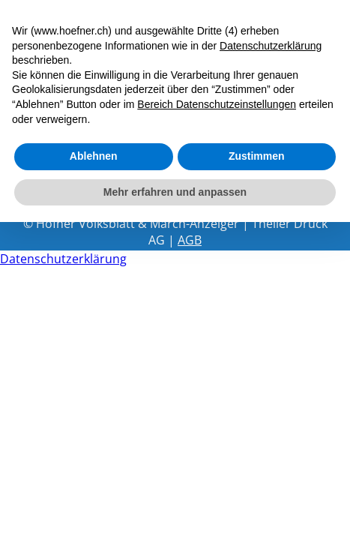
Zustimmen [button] (257, 156)
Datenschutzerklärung (63, 258)
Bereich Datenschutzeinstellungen (216, 104)
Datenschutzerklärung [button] (271, 46)
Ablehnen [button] (94, 156)
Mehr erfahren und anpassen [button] (175, 192)
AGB (190, 240)
